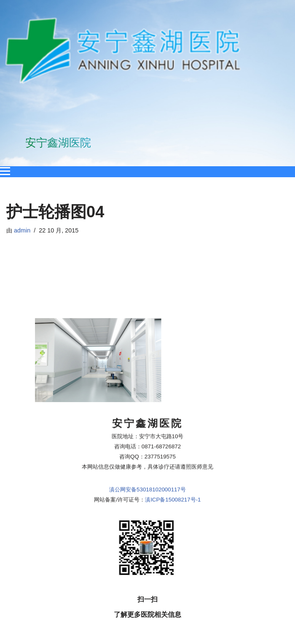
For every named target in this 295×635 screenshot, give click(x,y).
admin (22, 230)
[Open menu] (5, 171)
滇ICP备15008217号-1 (173, 441)
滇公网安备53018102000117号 (147, 431)
